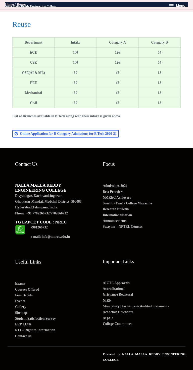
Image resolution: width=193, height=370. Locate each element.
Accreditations (113, 289)
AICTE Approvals (116, 283)
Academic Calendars (118, 312)
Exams (20, 283)
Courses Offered (27, 289)
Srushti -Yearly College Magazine (127, 203)
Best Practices (113, 192)
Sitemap (21, 313)
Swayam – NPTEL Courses (122, 226)
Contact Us (23, 336)
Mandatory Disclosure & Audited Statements (136, 306)
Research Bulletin (116, 209)
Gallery (20, 307)
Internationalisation (117, 215)
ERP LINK (23, 324)
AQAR (108, 318)
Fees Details (23, 295)
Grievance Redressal (118, 294)
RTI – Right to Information (35, 330)
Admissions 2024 (115, 186)
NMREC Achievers (117, 197)
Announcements (114, 221)
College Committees (117, 324)
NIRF (107, 300)
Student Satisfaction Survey (35, 318)
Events (20, 301)
